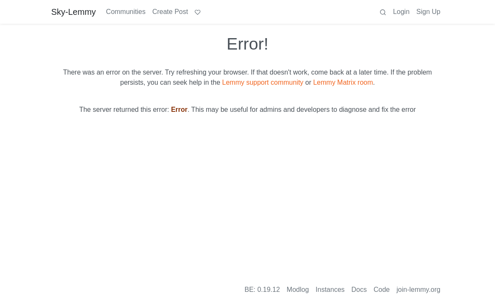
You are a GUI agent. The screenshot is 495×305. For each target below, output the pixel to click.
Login (401, 11)
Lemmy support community (262, 82)
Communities (126, 11)
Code (382, 289)
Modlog (298, 289)
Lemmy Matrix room (343, 82)
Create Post (170, 11)
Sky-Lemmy (73, 12)
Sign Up (428, 11)
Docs (359, 289)
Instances (330, 289)
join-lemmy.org (418, 289)
